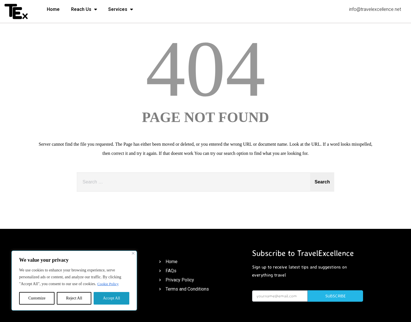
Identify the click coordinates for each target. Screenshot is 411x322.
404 (205, 68)
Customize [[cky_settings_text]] (36, 298)
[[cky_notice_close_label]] (133, 253)
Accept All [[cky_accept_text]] (111, 298)
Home (53, 9)
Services (120, 9)
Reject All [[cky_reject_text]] (74, 298)
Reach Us (84, 9)
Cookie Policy (108, 284)
